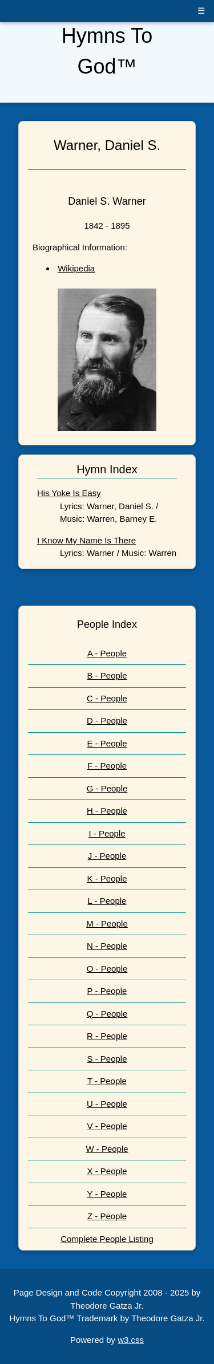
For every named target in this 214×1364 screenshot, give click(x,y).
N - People (107, 946)
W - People (107, 1149)
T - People (107, 1081)
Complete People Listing (107, 1239)
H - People (107, 810)
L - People (107, 901)
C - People (107, 698)
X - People (107, 1171)
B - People (107, 675)
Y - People (107, 1194)
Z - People (107, 1216)
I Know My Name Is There (86, 540)
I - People (106, 833)
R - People (107, 1036)
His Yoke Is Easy (69, 493)
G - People (107, 788)
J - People (107, 855)
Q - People (107, 1013)
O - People (107, 968)
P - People (107, 991)
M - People (107, 923)
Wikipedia (76, 268)
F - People (107, 765)
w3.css (131, 1340)
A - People (107, 653)
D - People (107, 720)
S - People (107, 1058)
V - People (107, 1126)
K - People (107, 878)
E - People (107, 743)
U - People (107, 1104)
